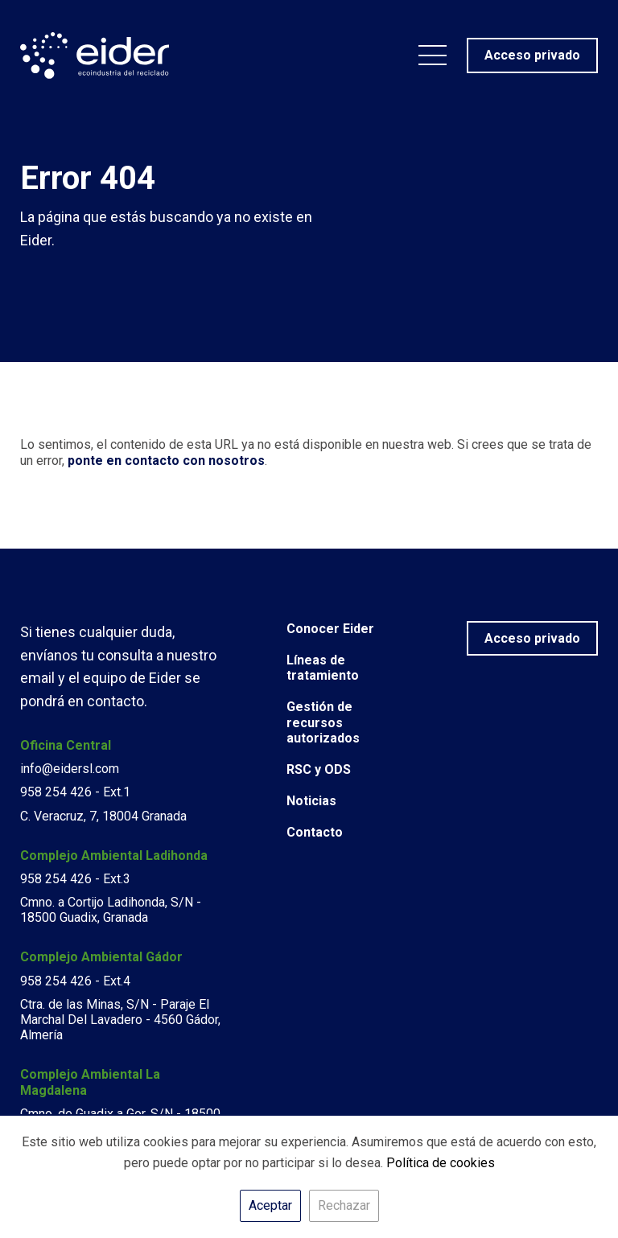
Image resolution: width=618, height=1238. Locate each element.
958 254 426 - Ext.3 (75, 878)
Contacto (314, 832)
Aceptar (270, 1205)
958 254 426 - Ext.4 (75, 981)
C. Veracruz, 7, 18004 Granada (103, 816)
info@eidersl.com (69, 768)
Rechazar (344, 1205)
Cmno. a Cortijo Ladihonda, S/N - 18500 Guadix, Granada (110, 910)
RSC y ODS (318, 769)
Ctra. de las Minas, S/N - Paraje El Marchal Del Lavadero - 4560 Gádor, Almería (120, 1020)
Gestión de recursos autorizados (323, 722)
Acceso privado (532, 638)
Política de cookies (440, 1162)
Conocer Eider (330, 628)
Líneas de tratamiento (322, 667)
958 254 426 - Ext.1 (75, 792)
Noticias (311, 800)
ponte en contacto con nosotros (166, 460)
